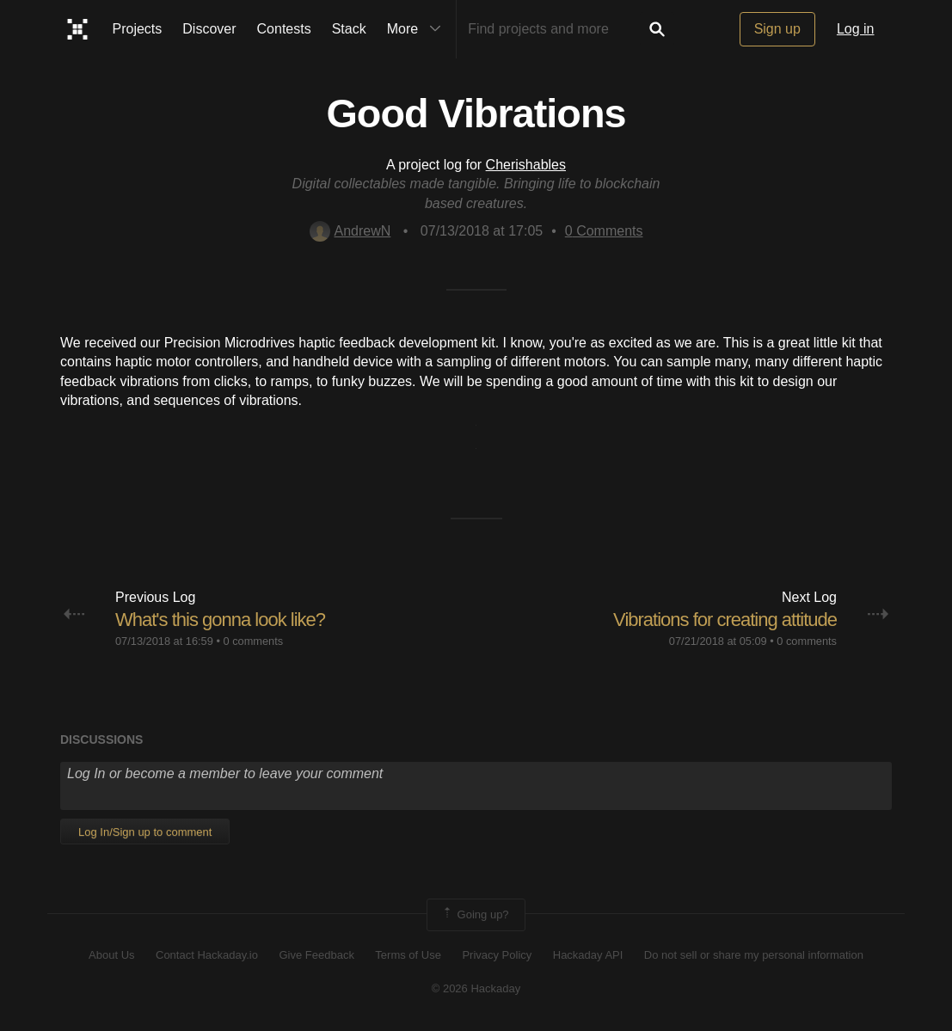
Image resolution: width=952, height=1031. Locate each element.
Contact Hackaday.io (207, 954)
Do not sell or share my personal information (753, 954)
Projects (138, 28)
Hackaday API (588, 954)
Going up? (474, 914)
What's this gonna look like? (220, 619)
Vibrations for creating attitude (725, 619)
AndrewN (350, 231)
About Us (111, 954)
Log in (856, 28)
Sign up (777, 28)
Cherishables (526, 164)
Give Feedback (316, 954)
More (418, 29)
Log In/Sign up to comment (145, 831)
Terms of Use (408, 954)
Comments (604, 231)
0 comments (253, 641)
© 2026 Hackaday (476, 988)
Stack (349, 28)
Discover (209, 28)
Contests (284, 28)
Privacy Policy (496, 954)
